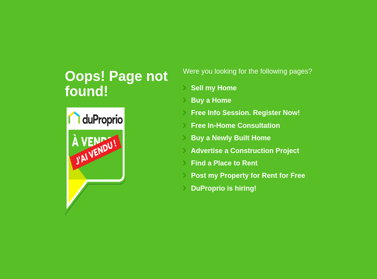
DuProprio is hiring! (220, 188)
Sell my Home (210, 88)
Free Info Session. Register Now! (241, 113)
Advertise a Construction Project (241, 151)
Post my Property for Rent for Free (244, 175)
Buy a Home (207, 100)
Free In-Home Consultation (231, 125)
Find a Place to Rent (220, 163)
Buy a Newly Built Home (227, 138)
